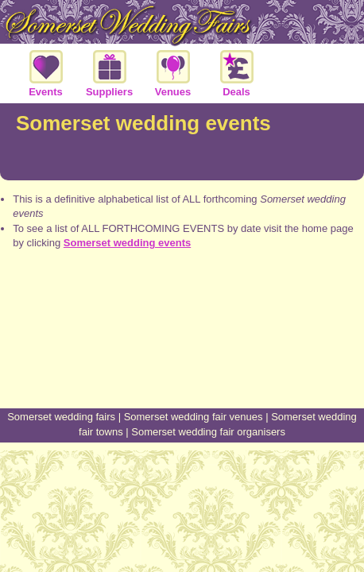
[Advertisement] (182, 348)
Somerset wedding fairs (61, 417)
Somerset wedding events (127, 243)
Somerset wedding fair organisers (208, 432)
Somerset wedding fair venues (193, 417)
